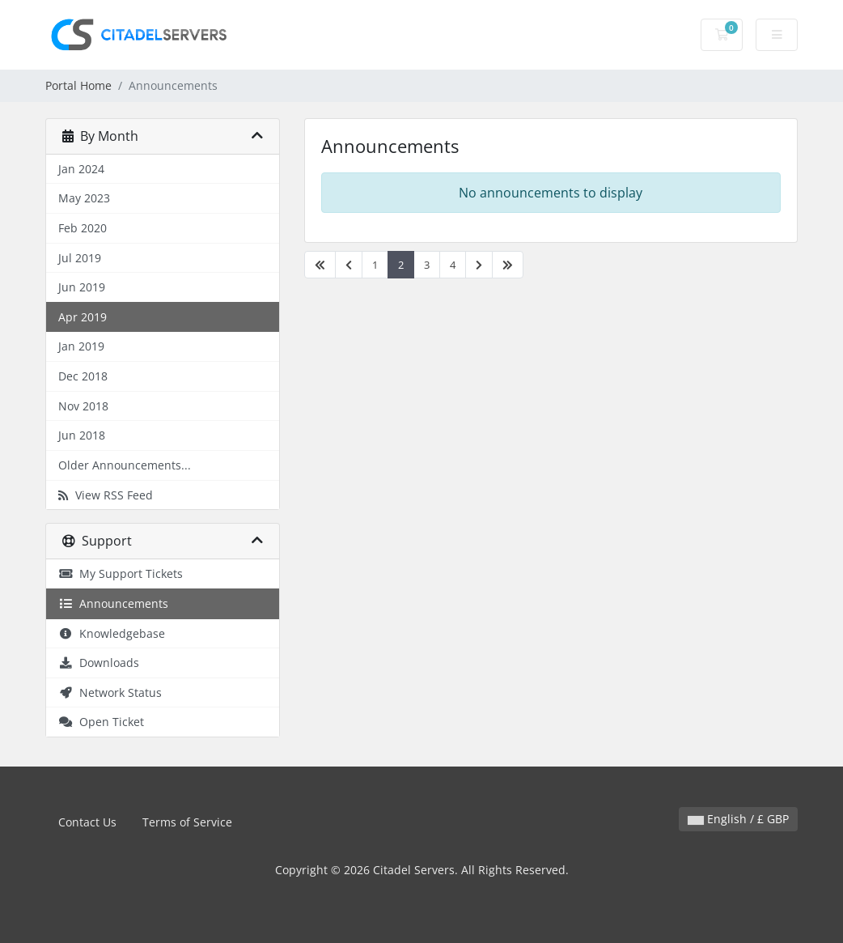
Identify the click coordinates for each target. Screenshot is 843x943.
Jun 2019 (81, 287)
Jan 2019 (81, 346)
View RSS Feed (105, 495)
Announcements (113, 603)
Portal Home (78, 85)
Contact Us (87, 822)
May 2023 (84, 198)
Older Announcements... (124, 465)
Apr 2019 (82, 317)
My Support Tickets (120, 573)
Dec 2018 (83, 376)
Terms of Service (187, 822)
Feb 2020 (82, 228)
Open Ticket (101, 721)
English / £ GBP (738, 818)
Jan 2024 (81, 168)
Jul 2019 (79, 257)
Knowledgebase (111, 633)
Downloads (98, 662)
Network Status (110, 692)
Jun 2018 (81, 435)
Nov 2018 (83, 406)
